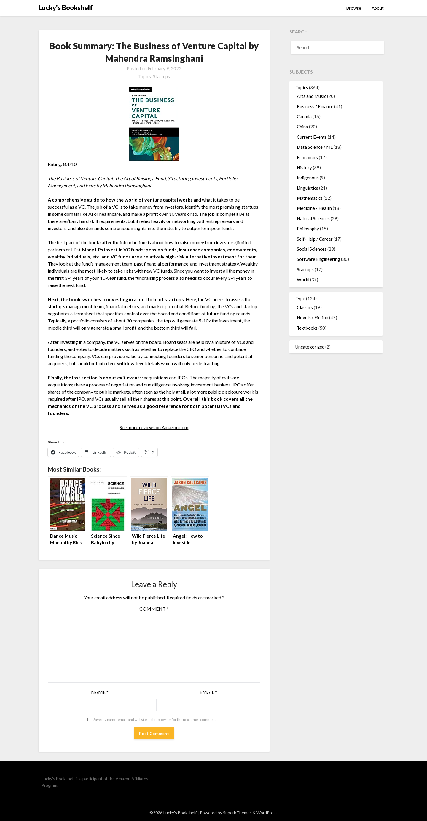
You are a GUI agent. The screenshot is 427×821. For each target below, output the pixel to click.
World (303, 279)
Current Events (312, 137)
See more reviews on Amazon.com (154, 427)
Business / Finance (315, 106)
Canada (304, 116)
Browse (353, 8)
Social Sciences (311, 249)
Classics (305, 307)
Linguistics (307, 188)
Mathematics (310, 198)
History (304, 167)
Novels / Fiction (312, 317)
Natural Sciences (313, 218)
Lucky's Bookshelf (66, 8)
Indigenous (308, 177)
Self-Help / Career (315, 239)
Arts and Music (311, 96)
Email (208, 692)
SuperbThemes (237, 812)
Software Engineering (318, 259)
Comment (154, 608)
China (302, 126)
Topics (301, 87)
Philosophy (308, 228)
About (378, 8)
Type (300, 298)
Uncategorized (309, 346)
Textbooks (307, 327)
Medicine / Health (314, 208)
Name (100, 692)
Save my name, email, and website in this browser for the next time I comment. (155, 719)
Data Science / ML (315, 147)
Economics (307, 157)
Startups (161, 76)
